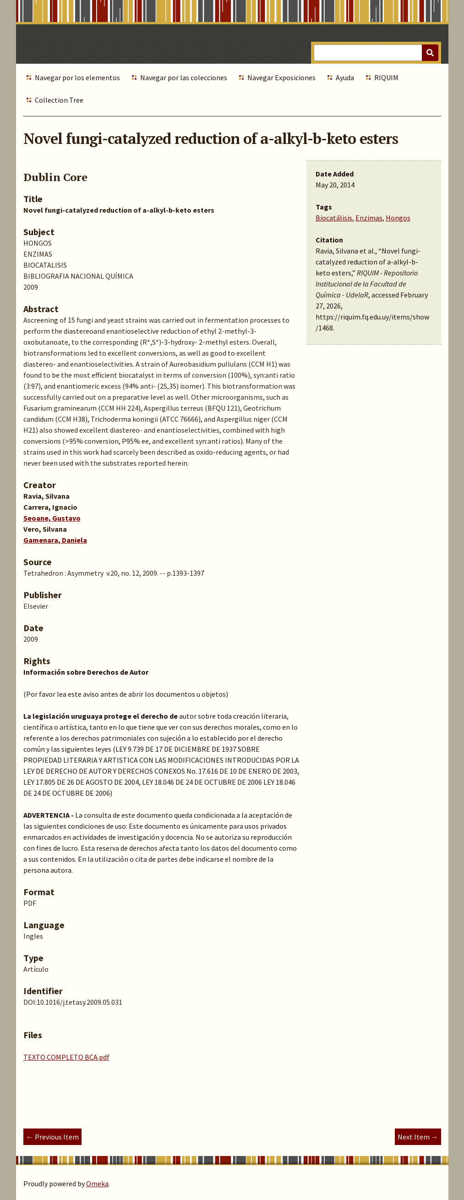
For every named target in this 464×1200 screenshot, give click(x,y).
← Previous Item (52, 1136)
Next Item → (418, 1136)
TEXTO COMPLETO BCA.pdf (66, 1057)
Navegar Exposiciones (281, 77)
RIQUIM (386, 77)
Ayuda (345, 77)
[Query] (376, 52)
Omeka (97, 1183)
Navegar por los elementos (77, 77)
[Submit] (430, 52)
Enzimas (368, 217)
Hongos (398, 217)
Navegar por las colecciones (183, 77)
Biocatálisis (334, 217)
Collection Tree (59, 100)
